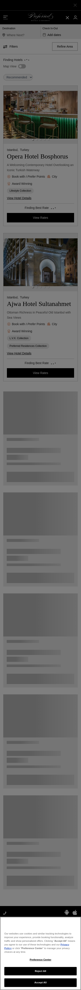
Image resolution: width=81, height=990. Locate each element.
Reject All (40, 972)
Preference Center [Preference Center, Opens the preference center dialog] (40, 961)
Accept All (40, 984)
